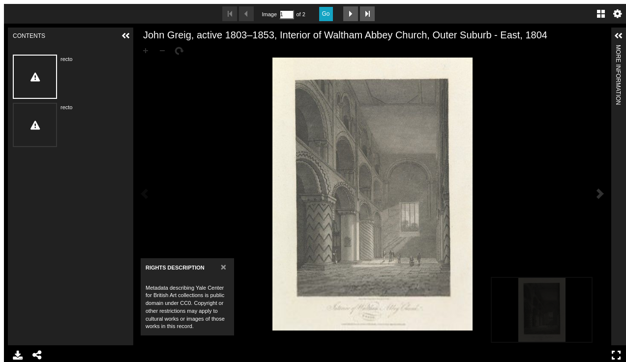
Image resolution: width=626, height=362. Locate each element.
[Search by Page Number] (286, 14)
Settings (617, 13)
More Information (618, 49)
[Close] (223, 266)
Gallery (601, 13)
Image (269, 14)
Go (326, 13)
